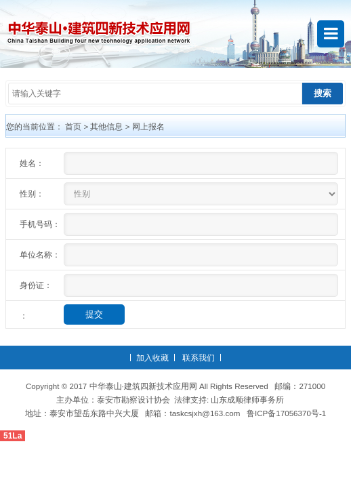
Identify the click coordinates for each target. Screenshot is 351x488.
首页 (73, 126)
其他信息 (106, 126)
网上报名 (148, 126)
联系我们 (198, 357)
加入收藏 (152, 357)
